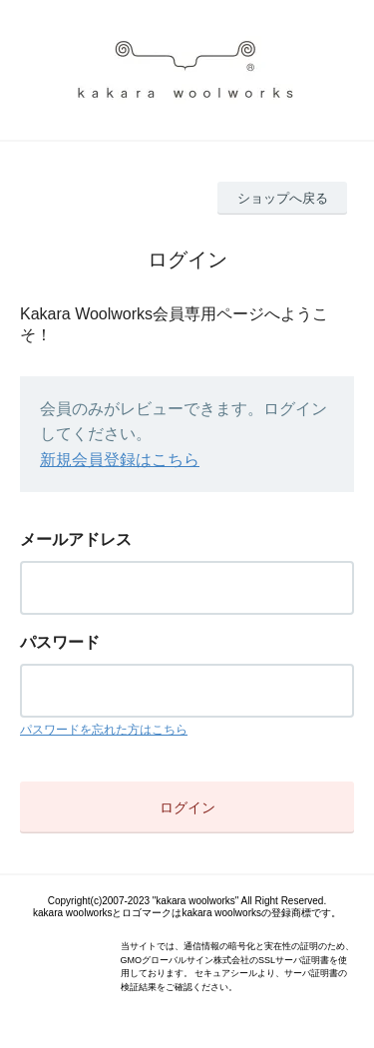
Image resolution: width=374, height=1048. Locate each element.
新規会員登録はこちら (119, 459)
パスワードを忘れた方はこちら (103, 730)
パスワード (60, 642)
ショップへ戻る (282, 198)
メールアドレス (76, 539)
